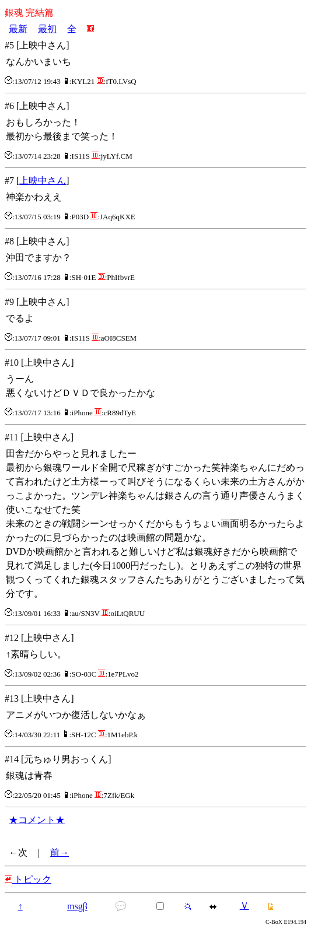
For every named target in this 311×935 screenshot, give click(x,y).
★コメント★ (37, 820)
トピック (28, 879)
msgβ (77, 906)
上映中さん (42, 180)
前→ (59, 852)
